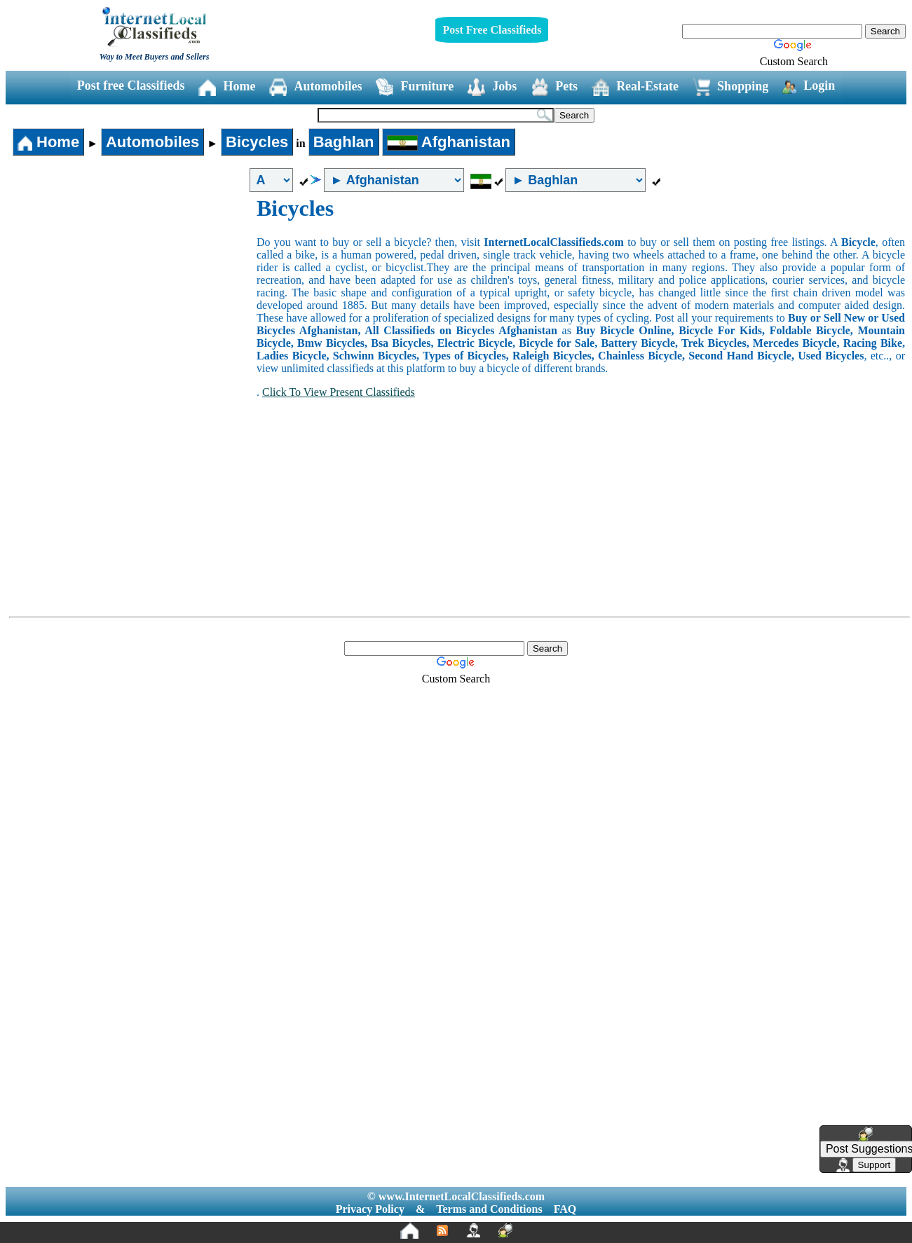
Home (226, 87)
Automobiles (315, 87)
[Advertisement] (132, 300)
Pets (554, 87)
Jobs (492, 87)
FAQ (565, 1209)
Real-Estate (635, 87)
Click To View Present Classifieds (338, 392)
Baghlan (343, 142)
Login (808, 86)
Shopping (730, 87)
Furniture (415, 87)
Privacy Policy (370, 1209)
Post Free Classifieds (491, 30)
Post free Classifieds (131, 85)
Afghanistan (448, 142)
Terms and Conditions (489, 1209)
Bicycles (257, 142)
